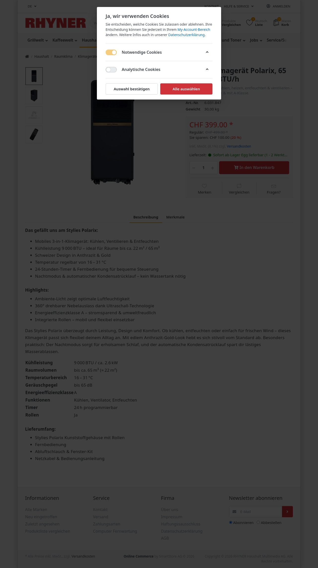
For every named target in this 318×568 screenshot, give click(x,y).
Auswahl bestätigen (132, 88)
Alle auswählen (186, 88)
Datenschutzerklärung (186, 34)
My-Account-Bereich (194, 29)
